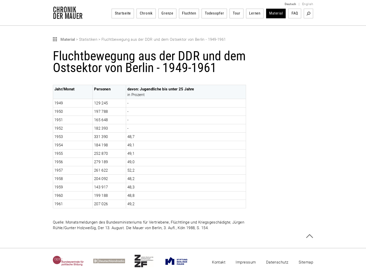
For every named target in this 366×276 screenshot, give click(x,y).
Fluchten (189, 13)
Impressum (246, 262)
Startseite (123, 13)
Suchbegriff (308, 13)
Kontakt (218, 262)
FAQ (295, 13)
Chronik (146, 13)
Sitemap (306, 262)
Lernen (255, 13)
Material (276, 13)
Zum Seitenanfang (309, 236)
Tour (236, 13)
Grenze (167, 13)
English (307, 4)
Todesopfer (214, 13)
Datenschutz (277, 262)
